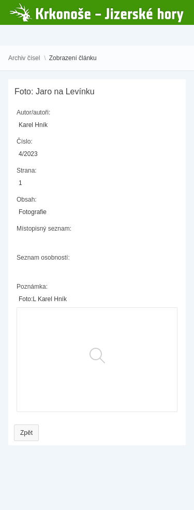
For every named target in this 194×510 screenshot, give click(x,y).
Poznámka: (32, 286)
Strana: (27, 170)
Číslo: (25, 141)
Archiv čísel (24, 58)
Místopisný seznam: (44, 228)
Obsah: (27, 199)
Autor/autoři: (33, 112)
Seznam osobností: (43, 257)
